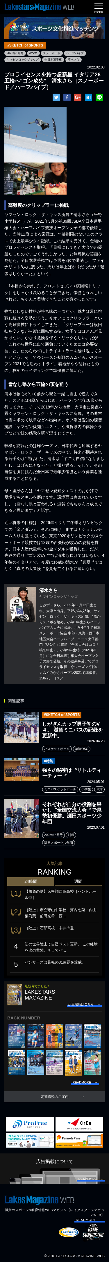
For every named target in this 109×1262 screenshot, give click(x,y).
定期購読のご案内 (55, 1096)
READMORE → (89, 1220)
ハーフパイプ (75, 53)
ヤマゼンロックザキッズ (23, 59)
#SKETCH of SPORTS (25, 45)
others (33, 53)
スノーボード (51, 53)
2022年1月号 (15, 53)
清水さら (73, 59)
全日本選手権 (53, 59)
